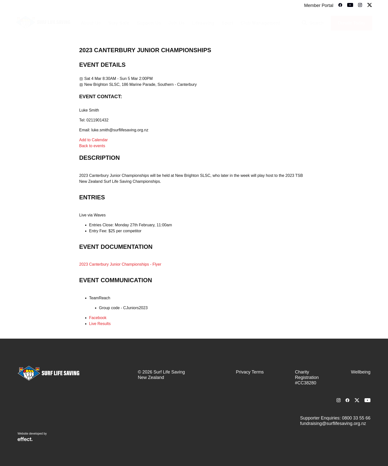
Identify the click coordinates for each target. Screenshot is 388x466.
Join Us (177, 23)
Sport (227, 23)
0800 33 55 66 (356, 418)
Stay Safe (118, 23)
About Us (91, 23)
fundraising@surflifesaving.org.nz (333, 423)
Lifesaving (203, 23)
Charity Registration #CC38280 (307, 377)
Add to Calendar (93, 140)
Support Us (149, 23)
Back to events (92, 146)
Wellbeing (360, 372)
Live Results (100, 324)
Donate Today (351, 23)
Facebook (97, 318)
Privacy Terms (250, 372)
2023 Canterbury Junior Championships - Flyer (120, 264)
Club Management (260, 23)
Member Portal (318, 5)
